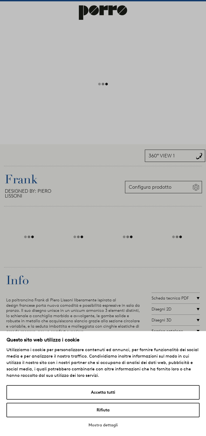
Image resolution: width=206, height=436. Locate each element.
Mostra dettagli (103, 425)
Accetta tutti (103, 392)
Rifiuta (103, 410)
